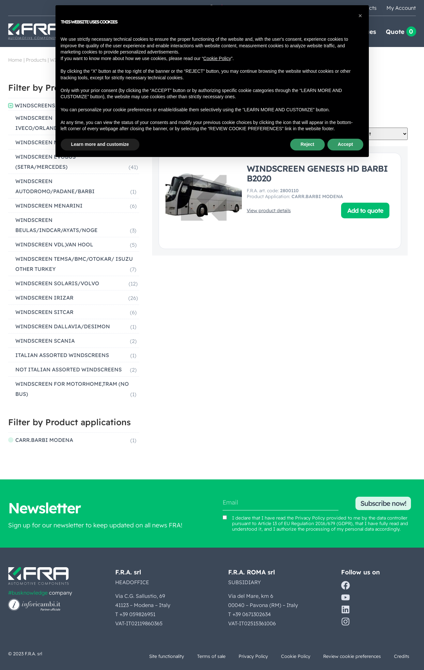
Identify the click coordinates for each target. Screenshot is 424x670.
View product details (269, 210)
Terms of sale (209, 656)
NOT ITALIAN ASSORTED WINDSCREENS (68, 369)
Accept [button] (345, 144)
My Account (401, 8)
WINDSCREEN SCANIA (45, 340)
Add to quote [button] (365, 210)
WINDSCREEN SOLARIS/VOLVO (57, 283)
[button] (360, 15)
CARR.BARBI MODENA (44, 440)
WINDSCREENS (35, 105)
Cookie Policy (294, 656)
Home (15, 60)
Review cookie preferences (351, 656)
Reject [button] (307, 144)
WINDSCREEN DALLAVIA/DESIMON (62, 326)
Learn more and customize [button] (100, 144)
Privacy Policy (251, 656)
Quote (395, 32)
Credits (401, 656)
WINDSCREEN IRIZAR (44, 297)
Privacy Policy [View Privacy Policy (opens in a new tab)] (310, 518)
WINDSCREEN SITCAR (44, 312)
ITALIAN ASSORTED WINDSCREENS (62, 355)
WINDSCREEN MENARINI (49, 205)
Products (36, 60)
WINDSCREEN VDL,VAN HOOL (54, 244)
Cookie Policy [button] (217, 58)
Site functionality (163, 656)
